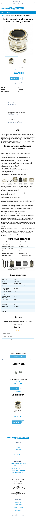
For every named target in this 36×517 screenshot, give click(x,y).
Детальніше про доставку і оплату (15, 122)
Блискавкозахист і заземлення (18, 470)
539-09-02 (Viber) (18, 5)
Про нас (18, 445)
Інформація (18, 449)
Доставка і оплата (18, 454)
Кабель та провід (18, 466)
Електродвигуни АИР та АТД (18, 472)
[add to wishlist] (20, 78)
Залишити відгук (18, 385)
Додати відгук (17, 83)
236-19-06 (16, 1)
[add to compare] (24, 78)
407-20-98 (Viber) (18, 3)
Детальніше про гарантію (13, 114)
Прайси (18, 452)
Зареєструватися (6, 359)
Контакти (18, 456)
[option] (18, 39)
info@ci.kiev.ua (18, 510)
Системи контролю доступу (18, 468)
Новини (18, 447)
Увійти (32, 359)
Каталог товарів (5, 12)
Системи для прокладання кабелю (18, 463)
